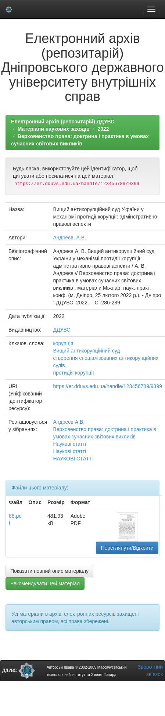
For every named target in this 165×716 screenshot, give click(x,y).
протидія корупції (73, 373)
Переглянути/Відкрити (127, 548)
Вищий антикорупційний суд (86, 351)
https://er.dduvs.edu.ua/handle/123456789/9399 (107, 386)
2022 (103, 129)
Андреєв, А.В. (69, 238)
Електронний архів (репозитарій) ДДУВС (62, 121)
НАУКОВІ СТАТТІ (73, 459)
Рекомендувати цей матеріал (45, 583)
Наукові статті (69, 444)
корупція (63, 343)
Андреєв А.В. (69, 422)
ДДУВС (61, 330)
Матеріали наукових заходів (54, 129)
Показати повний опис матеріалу (49, 571)
